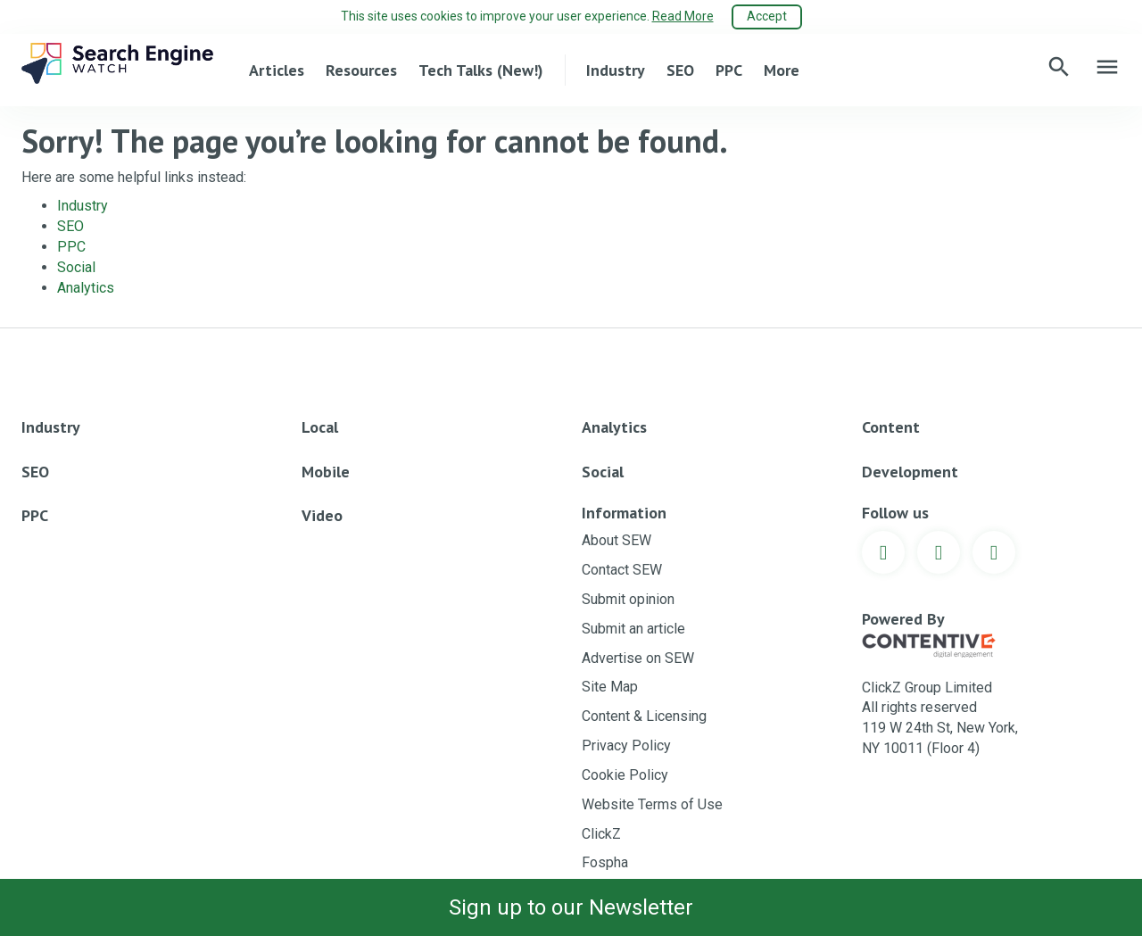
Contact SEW (622, 569)
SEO (680, 70)
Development (910, 471)
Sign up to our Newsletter (571, 907)
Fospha (605, 862)
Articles (276, 70)
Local (320, 427)
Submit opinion (628, 599)
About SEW (616, 540)
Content (891, 427)
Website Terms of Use (652, 804)
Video (322, 515)
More (781, 70)
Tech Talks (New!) (480, 70)
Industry (615, 70)
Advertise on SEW (638, 658)
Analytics (85, 287)
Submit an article (633, 628)
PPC (729, 70)
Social (76, 267)
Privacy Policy (626, 745)
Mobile (326, 471)
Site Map (610, 686)
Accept (767, 16)
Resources (361, 70)
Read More (683, 16)
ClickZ (601, 833)
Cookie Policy (625, 774)
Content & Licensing (644, 716)
